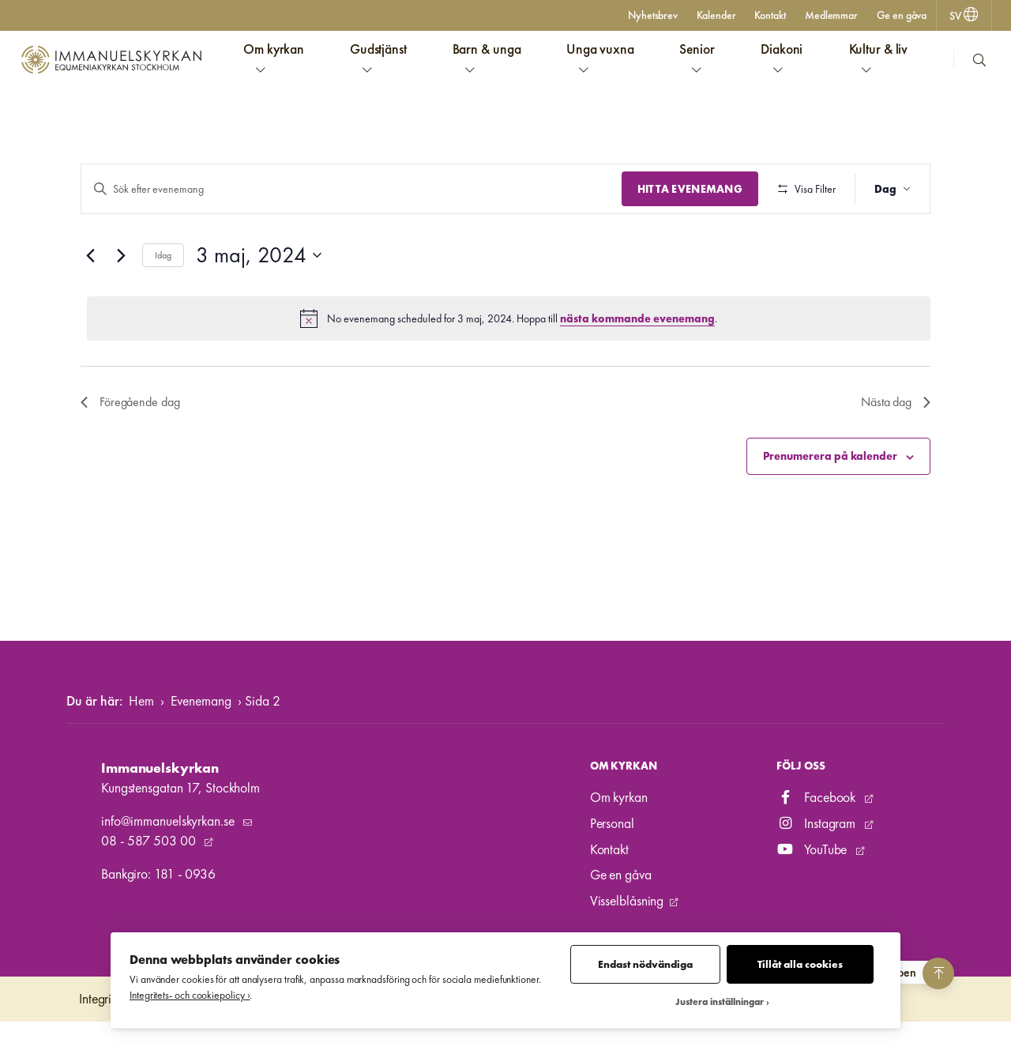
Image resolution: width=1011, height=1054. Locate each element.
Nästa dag (895, 448)
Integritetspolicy (120, 1031)
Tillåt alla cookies (800, 964)
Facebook (817, 829)
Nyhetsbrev (653, 15)
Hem (141, 732)
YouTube (813, 881)
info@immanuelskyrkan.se (169, 853)
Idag (163, 301)
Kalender (716, 15)
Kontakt (769, 15)
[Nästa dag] (120, 301)
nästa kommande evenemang (637, 364)
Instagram (817, 855)
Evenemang (201, 732)
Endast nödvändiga (645, 964)
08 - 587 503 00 (149, 872)
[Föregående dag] (90, 301)
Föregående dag (130, 448)
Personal (612, 855)
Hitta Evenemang (686, 189)
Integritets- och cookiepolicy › (190, 995)
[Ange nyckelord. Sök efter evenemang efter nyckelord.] (349, 189)
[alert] (508, 365)
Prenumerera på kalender (830, 502)
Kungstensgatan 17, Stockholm (180, 819)
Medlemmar (831, 15)
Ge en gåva (901, 15)
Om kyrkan (619, 829)
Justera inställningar (719, 1002)
